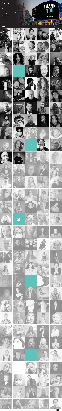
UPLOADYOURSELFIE (18, 71)
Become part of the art (5, 15)
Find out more (4, 17)
